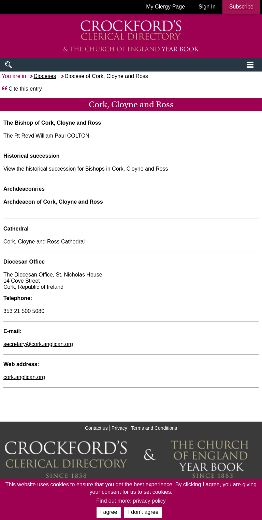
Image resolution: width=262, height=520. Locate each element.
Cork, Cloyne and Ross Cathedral (44, 242)
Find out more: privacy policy (131, 501)
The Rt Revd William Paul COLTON (46, 136)
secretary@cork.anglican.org (38, 344)
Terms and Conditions (154, 428)
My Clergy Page (165, 7)
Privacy (119, 428)
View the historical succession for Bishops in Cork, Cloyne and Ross (85, 169)
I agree (108, 512)
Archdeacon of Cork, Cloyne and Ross (53, 202)
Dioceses (44, 76)
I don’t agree (143, 512)
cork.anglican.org (24, 377)
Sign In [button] (207, 7)
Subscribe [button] (241, 7)
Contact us (96, 428)
